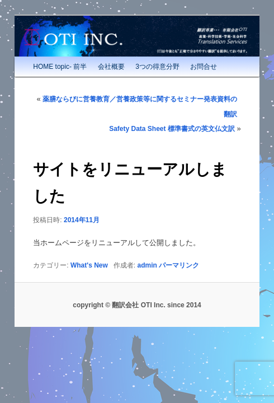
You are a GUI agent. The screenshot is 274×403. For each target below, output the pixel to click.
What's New (89, 265)
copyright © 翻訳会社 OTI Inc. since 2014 (137, 305)
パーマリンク (179, 265)
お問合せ (203, 67)
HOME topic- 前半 (60, 67)
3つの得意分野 (157, 67)
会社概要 (111, 67)
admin (147, 265)
